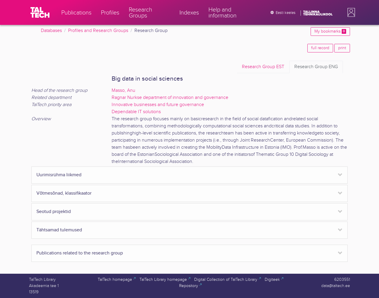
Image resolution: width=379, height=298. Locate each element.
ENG (316, 67)
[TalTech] (39, 12)
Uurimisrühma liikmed (58, 175)
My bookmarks (330, 31)
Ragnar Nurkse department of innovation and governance (170, 97)
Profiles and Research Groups (98, 30)
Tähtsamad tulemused (59, 230)
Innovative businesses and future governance (158, 105)
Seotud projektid (53, 211)
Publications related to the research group (79, 253)
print (342, 48)
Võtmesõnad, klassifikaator (63, 193)
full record (320, 48)
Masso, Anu (123, 90)
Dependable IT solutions (136, 112)
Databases (51, 30)
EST (263, 67)
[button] (350, 12)
